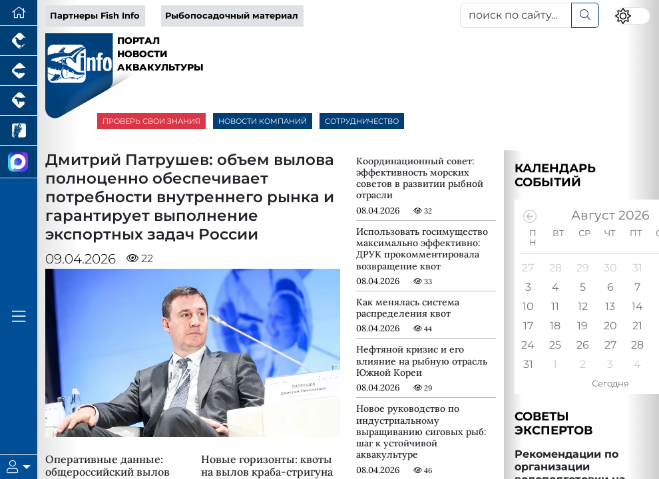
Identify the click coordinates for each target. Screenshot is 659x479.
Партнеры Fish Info (95, 16)
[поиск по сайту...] (516, 15)
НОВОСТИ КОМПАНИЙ (262, 121)
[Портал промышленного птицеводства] (18, 41)
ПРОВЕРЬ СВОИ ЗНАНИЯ (151, 121)
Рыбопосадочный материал (231, 16)
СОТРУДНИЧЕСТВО (362, 121)
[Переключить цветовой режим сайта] (632, 16)
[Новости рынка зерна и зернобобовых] (18, 131)
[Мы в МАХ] (18, 162)
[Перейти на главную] (18, 13)
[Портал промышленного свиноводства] (18, 71)
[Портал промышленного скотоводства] (18, 101)
